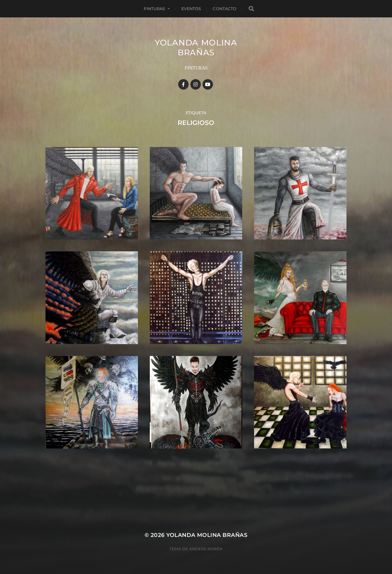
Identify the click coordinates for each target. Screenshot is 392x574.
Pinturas (154, 8)
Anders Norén (206, 548)
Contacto (224, 8)
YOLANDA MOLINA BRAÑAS (196, 47)
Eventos (191, 8)
